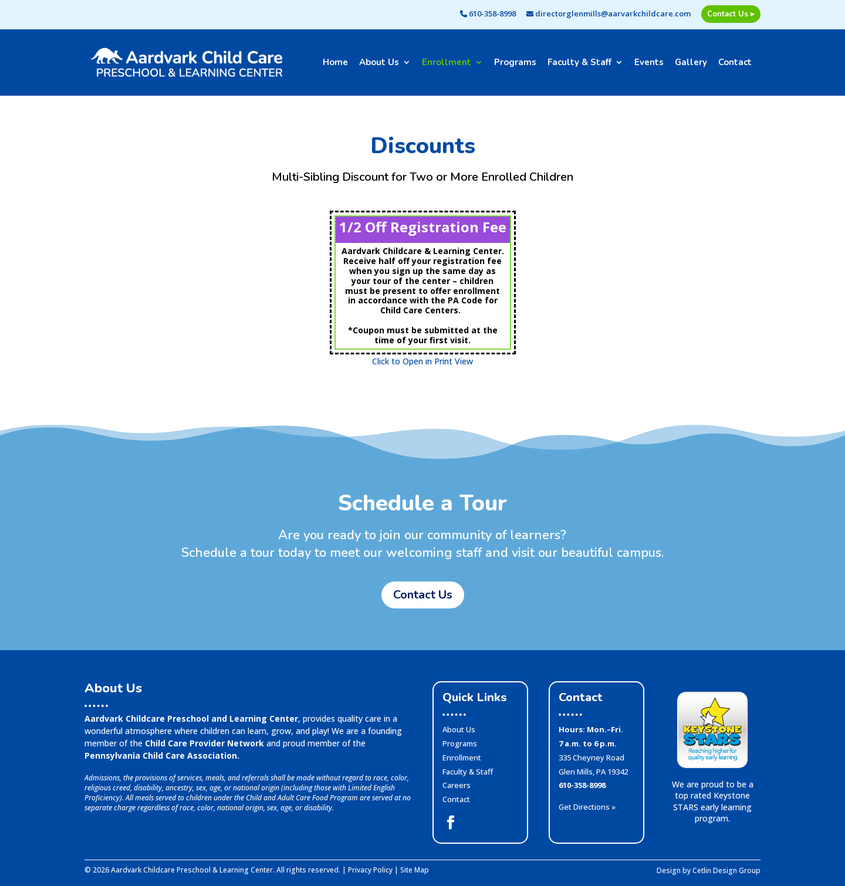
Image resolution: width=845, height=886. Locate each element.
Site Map (414, 870)
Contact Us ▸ (731, 14)
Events (649, 63)
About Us (379, 63)
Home (335, 63)
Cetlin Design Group (726, 870)
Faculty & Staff (579, 63)
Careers (456, 785)
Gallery (691, 63)
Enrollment (446, 63)
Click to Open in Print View (422, 361)
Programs (515, 63)
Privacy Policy (370, 870)
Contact (735, 63)
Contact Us (422, 595)
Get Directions (587, 807)
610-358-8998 (488, 14)
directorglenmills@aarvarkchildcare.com (608, 14)
